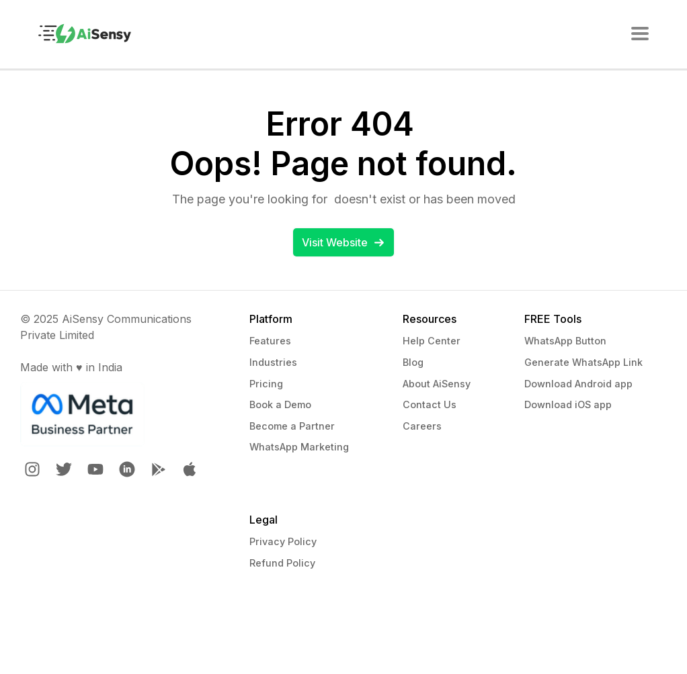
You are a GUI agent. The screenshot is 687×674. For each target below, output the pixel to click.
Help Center (431, 340)
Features (270, 340)
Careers (422, 426)
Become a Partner (292, 426)
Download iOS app (568, 404)
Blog (413, 362)
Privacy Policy (283, 541)
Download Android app (578, 383)
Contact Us (429, 404)
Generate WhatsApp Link (583, 362)
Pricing (266, 383)
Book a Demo (280, 404)
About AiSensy (437, 383)
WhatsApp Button (565, 340)
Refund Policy (282, 563)
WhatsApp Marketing (299, 446)
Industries (273, 362)
